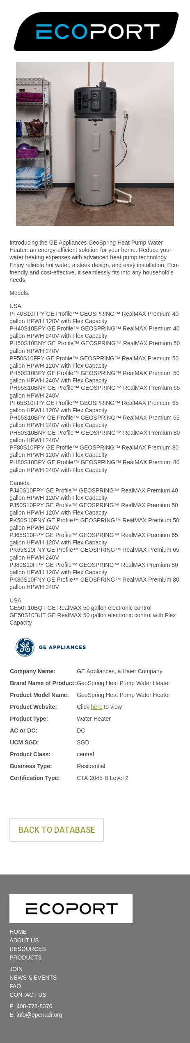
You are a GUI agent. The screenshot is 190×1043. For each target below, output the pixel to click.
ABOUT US (24, 940)
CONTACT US (27, 994)
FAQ (15, 986)
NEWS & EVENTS (33, 977)
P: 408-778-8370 (30, 1006)
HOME (18, 931)
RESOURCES (27, 949)
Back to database (56, 830)
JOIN (16, 969)
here (96, 707)
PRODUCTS (25, 957)
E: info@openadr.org (35, 1015)
